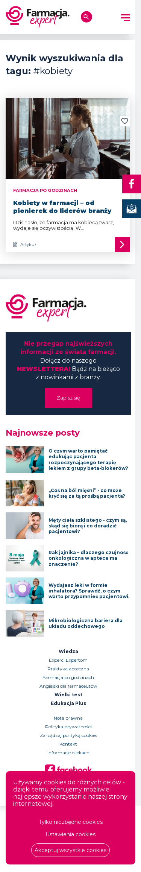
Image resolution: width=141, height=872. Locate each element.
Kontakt (68, 744)
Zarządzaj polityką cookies (68, 735)
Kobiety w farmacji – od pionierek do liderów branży (62, 207)
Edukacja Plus (68, 703)
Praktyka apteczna (68, 668)
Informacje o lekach (68, 752)
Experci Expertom (68, 660)
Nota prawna (68, 718)
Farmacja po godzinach (68, 677)
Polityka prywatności (68, 726)
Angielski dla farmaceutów (68, 686)
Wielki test (68, 694)
